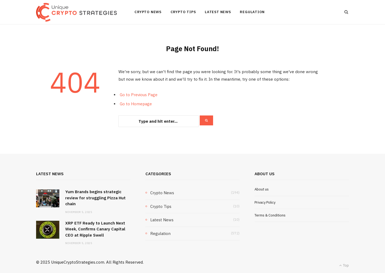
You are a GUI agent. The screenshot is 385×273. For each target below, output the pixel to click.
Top (344, 265)
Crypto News (147, 12)
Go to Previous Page (138, 94)
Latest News (218, 12)
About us (262, 189)
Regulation (252, 12)
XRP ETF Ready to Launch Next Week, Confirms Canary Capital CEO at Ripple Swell (95, 229)
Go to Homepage (136, 103)
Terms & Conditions (270, 215)
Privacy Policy (265, 202)
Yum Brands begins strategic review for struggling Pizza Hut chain (95, 197)
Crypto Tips (183, 12)
